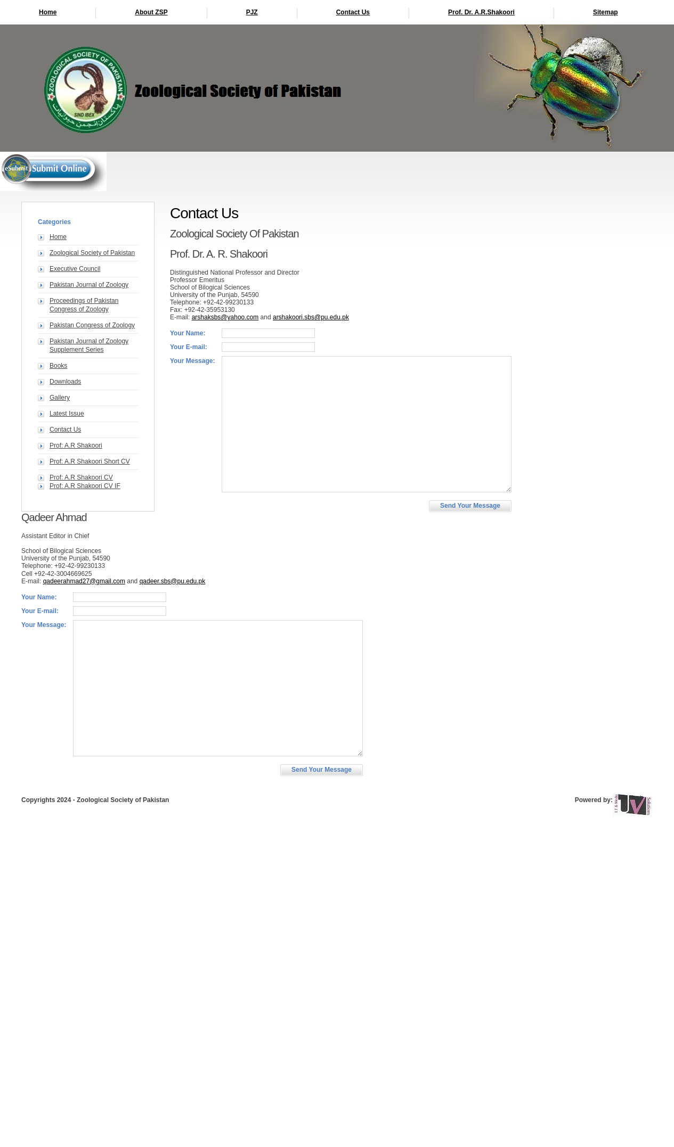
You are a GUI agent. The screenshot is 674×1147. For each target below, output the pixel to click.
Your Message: (192, 361)
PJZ (252, 12)
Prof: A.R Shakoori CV (81, 477)
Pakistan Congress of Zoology (92, 325)
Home (47, 12)
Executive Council (75, 269)
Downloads (65, 381)
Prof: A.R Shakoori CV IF (85, 486)
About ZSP (151, 12)
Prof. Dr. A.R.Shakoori (481, 12)
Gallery (60, 397)
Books (58, 365)
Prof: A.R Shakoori (76, 445)
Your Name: (187, 333)
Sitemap (605, 12)
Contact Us (353, 12)
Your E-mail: (188, 347)
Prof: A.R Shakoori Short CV (90, 461)
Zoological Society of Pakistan (92, 253)
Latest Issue (67, 413)
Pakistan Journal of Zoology (89, 284)
